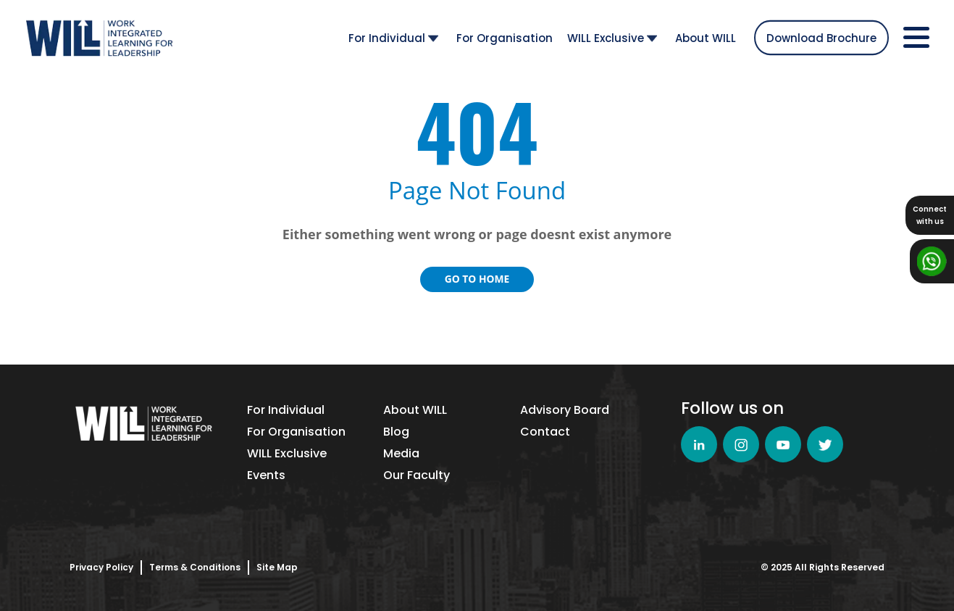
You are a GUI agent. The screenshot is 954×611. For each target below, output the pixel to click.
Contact (545, 431)
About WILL (705, 37)
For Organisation (504, 37)
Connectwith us (930, 215)
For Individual (393, 37)
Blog (396, 431)
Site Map (277, 567)
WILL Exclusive (612, 37)
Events (266, 475)
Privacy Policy (101, 567)
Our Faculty (416, 475)
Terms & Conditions (194, 567)
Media (401, 453)
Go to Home (477, 279)
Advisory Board (564, 410)
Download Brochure (821, 37)
